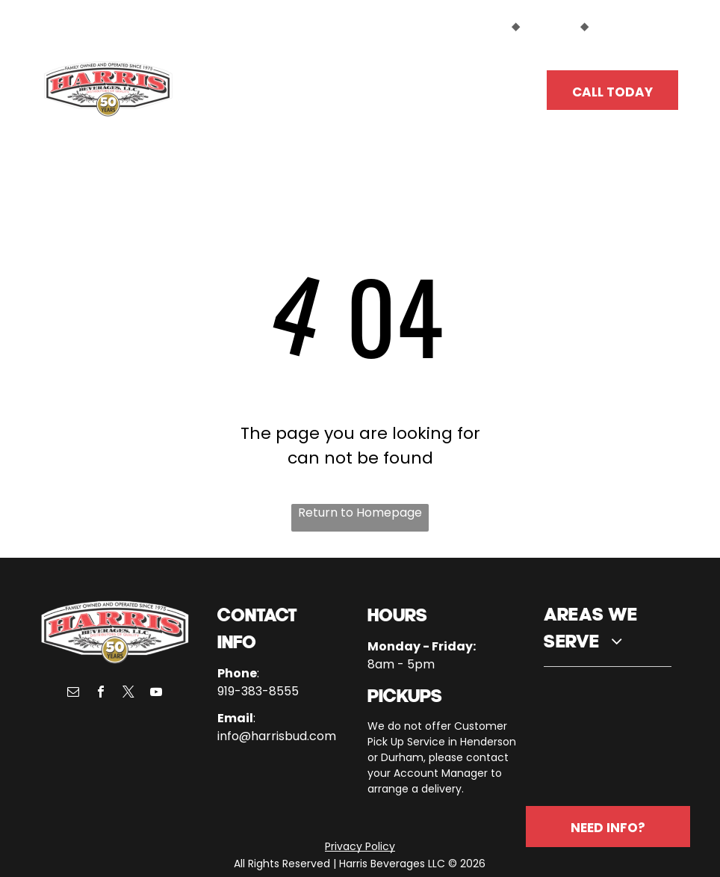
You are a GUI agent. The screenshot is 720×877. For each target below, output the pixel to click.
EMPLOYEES (623, 26)
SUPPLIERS (550, 26)
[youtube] (156, 693)
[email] (73, 693)
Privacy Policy (360, 846)
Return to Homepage (360, 512)
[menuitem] (242, 83)
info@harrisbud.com (276, 736)
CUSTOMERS (474, 26)
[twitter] (128, 693)
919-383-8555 (258, 691)
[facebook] (101, 693)
